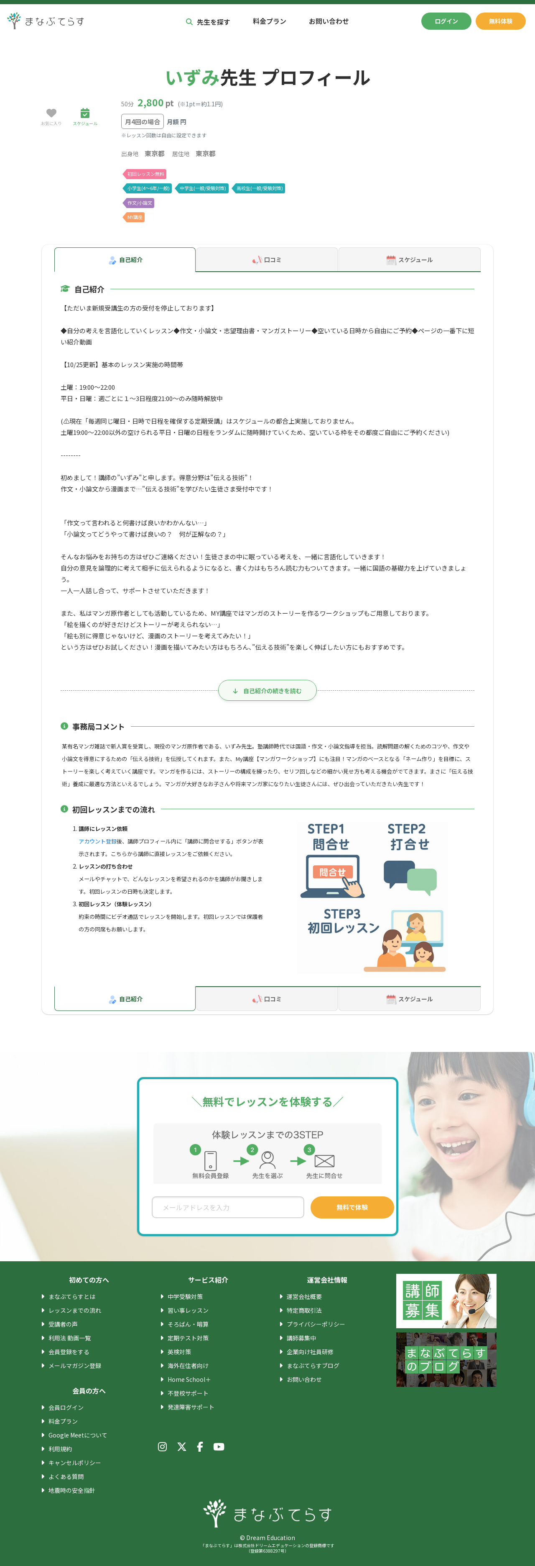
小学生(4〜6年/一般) (148, 188)
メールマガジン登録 (74, 1365)
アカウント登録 (98, 841)
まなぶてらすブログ (313, 1365)
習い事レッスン (188, 1310)
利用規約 (60, 1449)
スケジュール (409, 260)
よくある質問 (66, 1476)
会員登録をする (68, 1351)
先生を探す (208, 22)
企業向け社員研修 (310, 1351)
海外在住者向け (188, 1365)
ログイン (446, 21)
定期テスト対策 (188, 1338)
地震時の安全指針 (71, 1490)
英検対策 (179, 1351)
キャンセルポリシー (74, 1462)
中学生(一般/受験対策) (203, 188)
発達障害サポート (191, 1407)
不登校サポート (188, 1393)
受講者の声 (63, 1324)
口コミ (267, 260)
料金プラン (269, 21)
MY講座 (135, 216)
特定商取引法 (304, 1310)
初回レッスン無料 (145, 173)
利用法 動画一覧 (69, 1338)
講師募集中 (301, 1338)
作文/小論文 (139, 202)
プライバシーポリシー (316, 1324)
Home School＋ (189, 1379)
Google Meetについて (77, 1435)
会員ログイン (66, 1407)
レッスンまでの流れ (74, 1310)
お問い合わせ (329, 21)
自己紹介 (125, 260)
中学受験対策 (185, 1296)
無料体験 (500, 21)
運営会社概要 (304, 1296)
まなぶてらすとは (71, 1296)
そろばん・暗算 (188, 1324)
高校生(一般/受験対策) (259, 188)
